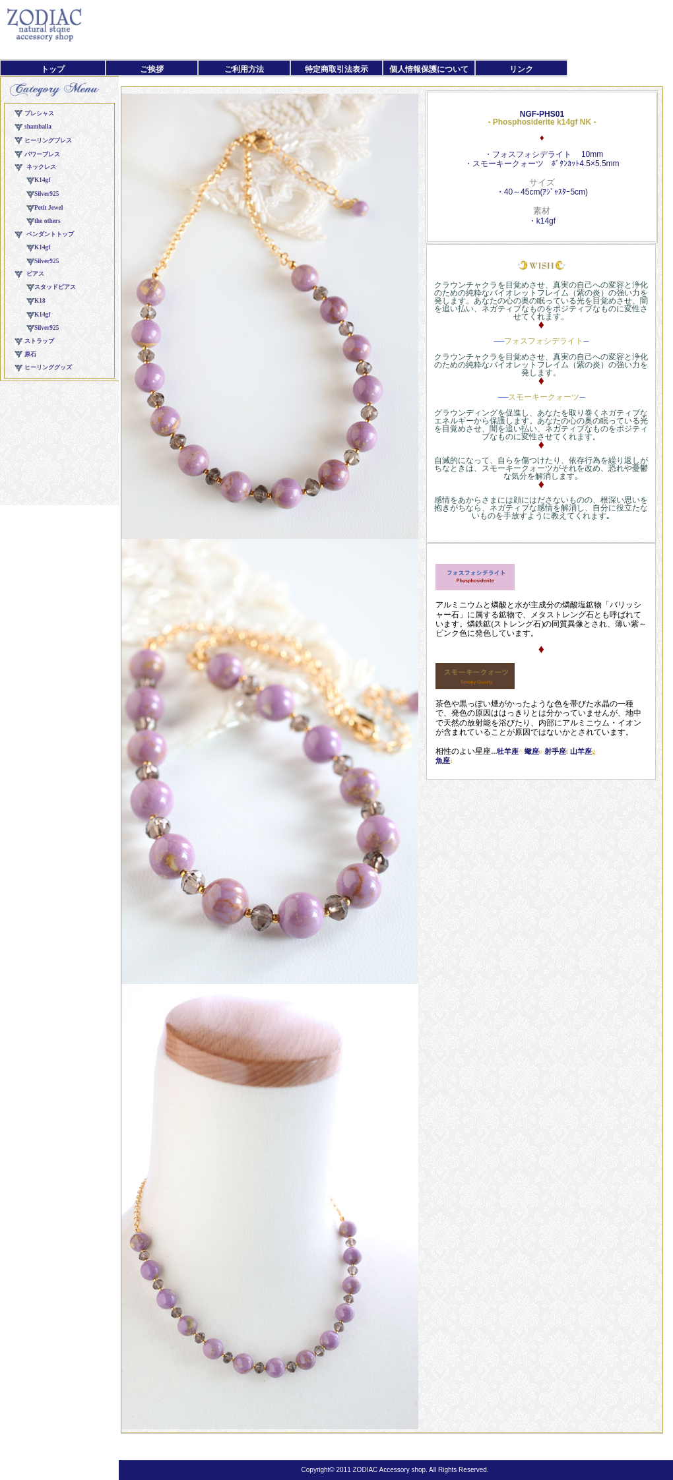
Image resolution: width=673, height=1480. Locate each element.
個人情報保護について (428, 69)
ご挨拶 (152, 69)
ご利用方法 (244, 69)
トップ (53, 69)
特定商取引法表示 (336, 69)
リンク (521, 69)
